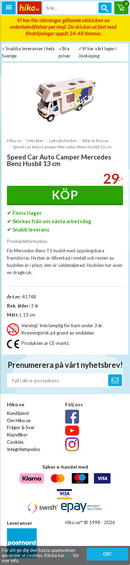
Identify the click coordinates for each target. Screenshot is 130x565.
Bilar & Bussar (96, 140)
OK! (107, 554)
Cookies (15, 442)
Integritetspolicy (23, 449)
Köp (65, 195)
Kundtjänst (18, 413)
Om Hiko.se (19, 420)
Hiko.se (14, 140)
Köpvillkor (17, 434)
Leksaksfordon (63, 140)
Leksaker (35, 140)
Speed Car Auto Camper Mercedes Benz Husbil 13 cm (62, 146)
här (69, 555)
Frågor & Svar (21, 427)
